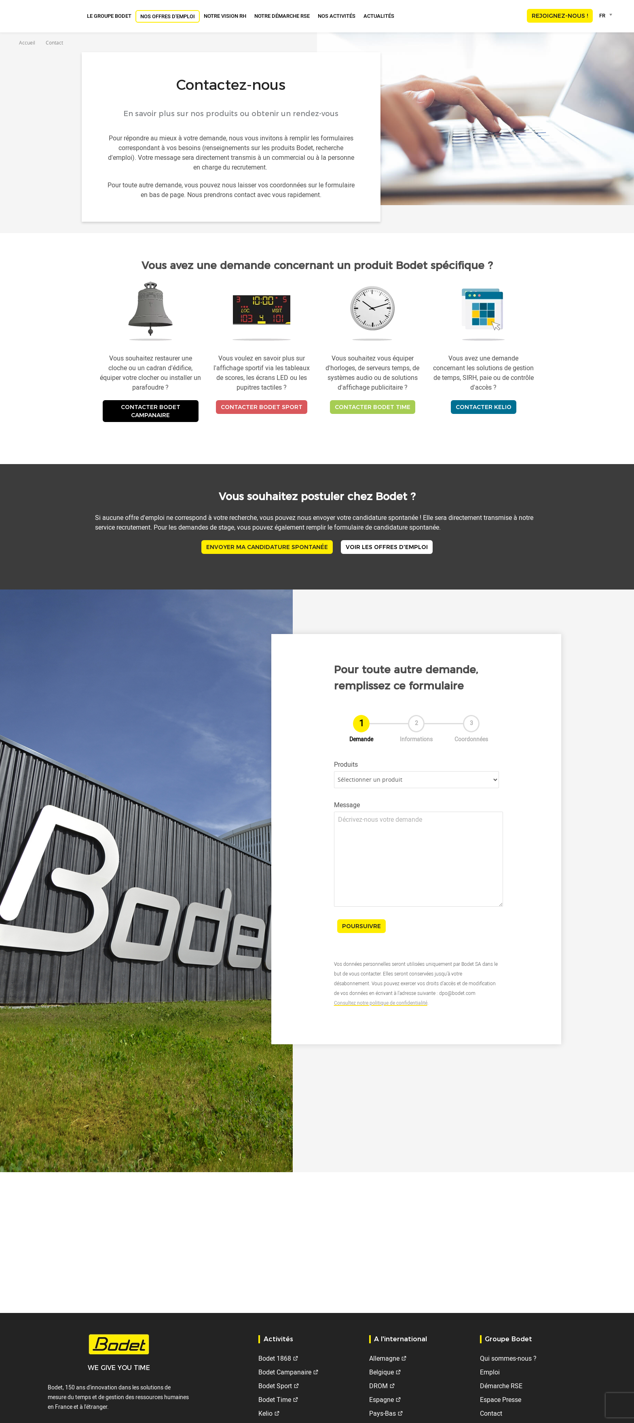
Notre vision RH (225, 15)
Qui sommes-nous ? (508, 1358)
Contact (491, 1413)
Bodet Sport (275, 1385)
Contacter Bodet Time (372, 407)
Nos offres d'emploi (167, 16)
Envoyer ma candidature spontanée (267, 547)
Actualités (378, 15)
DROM (378, 1385)
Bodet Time (274, 1399)
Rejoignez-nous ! (560, 15)
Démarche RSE (501, 1385)
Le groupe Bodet (109, 15)
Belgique (381, 1372)
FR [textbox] (602, 15)
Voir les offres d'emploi (387, 547)
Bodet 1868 (274, 1358)
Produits (346, 764)
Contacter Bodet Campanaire (150, 411)
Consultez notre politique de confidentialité (380, 1002)
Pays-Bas (382, 1413)
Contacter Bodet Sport (261, 407)
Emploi (490, 1372)
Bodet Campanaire (284, 1372)
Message (347, 805)
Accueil (27, 42)
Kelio (265, 1413)
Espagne (381, 1399)
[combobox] (607, 15)
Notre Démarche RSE (282, 15)
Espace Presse (500, 1399)
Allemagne (384, 1358)
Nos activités (336, 15)
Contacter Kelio (483, 407)
